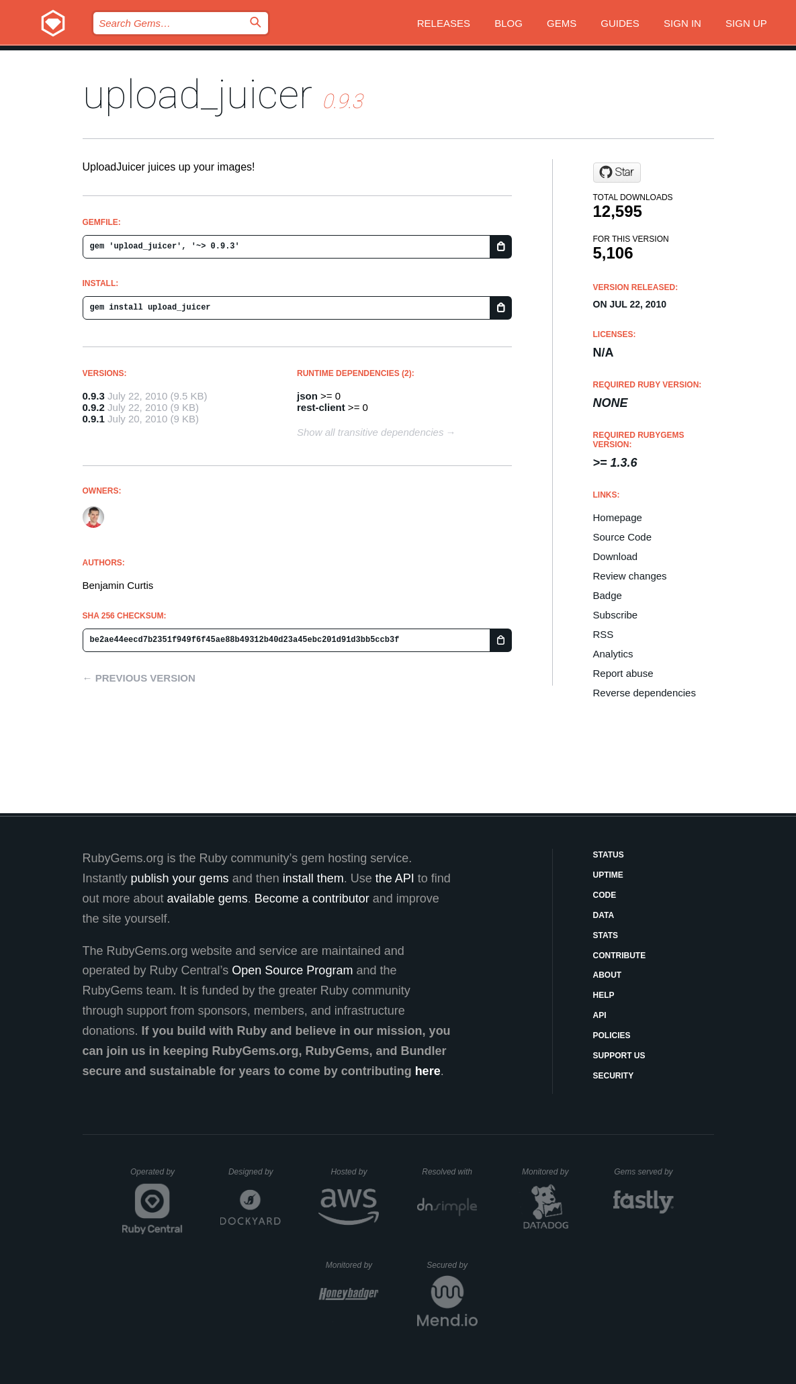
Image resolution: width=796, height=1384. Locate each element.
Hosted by (354, 1172)
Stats (606, 935)
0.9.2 (94, 407)
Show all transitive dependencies (370, 432)
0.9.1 (94, 418)
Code (605, 895)
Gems (561, 23)
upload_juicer (197, 94)
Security (613, 1075)
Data (604, 915)
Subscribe (615, 614)
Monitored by (549, 1172)
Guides (620, 23)
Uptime (608, 875)
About (607, 975)
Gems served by (644, 1172)
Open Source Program (292, 970)
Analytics (613, 653)
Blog (508, 23)
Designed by (254, 1172)
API (600, 1015)
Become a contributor (312, 898)
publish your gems (180, 878)
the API (394, 878)
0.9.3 (94, 396)
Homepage (617, 517)
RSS (603, 634)
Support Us (619, 1055)
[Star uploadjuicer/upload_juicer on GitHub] (617, 173)
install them (313, 878)
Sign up (746, 23)
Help (604, 995)
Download (615, 556)
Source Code (622, 537)
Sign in (682, 23)
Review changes (630, 576)
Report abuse (623, 673)
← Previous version (139, 678)
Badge (607, 595)
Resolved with (449, 1172)
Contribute (619, 955)
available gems (207, 898)
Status (608, 855)
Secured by (452, 1265)
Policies (612, 1035)
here (428, 1071)
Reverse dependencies (644, 692)
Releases (443, 23)
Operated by (156, 1176)
